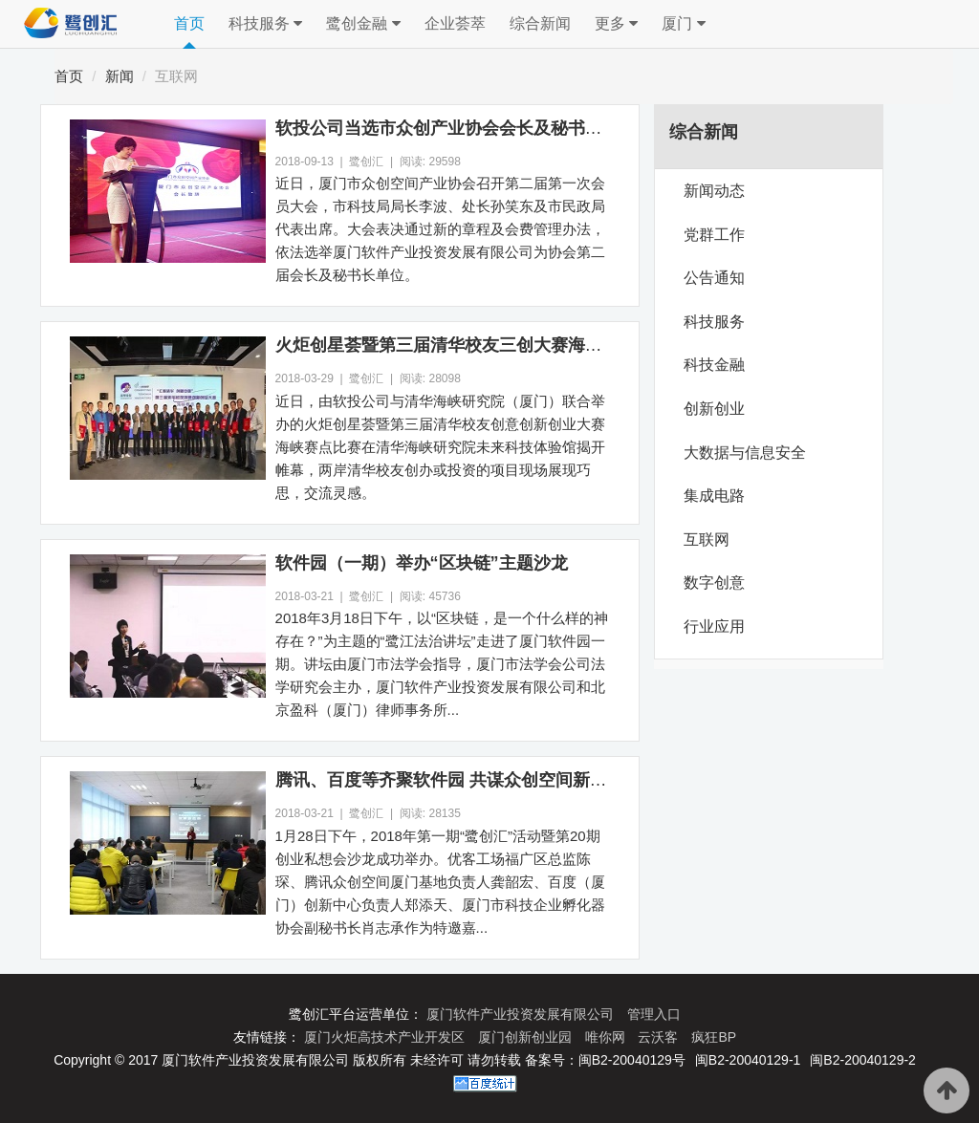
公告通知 (714, 278)
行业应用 (714, 626)
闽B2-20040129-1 (748, 1060)
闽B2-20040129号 (631, 1060)
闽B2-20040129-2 (863, 1060)
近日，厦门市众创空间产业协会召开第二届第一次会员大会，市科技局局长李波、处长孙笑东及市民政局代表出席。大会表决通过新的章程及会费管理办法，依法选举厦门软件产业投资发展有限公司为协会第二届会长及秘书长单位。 (440, 229)
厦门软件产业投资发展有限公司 (522, 1014)
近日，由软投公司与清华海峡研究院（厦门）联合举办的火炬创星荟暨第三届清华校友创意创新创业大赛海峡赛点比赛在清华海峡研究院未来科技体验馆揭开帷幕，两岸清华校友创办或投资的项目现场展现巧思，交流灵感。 (440, 447)
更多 (616, 24)
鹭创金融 (363, 24)
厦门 (683, 24)
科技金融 (714, 364)
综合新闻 (540, 23)
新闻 (119, 76)
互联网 (176, 76)
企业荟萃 (455, 23)
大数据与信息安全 (745, 452)
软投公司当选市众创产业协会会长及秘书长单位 (456, 128)
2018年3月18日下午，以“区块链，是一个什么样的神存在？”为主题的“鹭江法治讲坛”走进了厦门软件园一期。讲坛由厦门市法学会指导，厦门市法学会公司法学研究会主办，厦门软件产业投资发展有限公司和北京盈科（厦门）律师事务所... (441, 664)
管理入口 (654, 1014)
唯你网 (607, 1037)
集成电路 (714, 495)
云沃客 (660, 1037)
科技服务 (265, 24)
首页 (189, 23)
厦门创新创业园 (527, 1037)
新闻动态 (714, 191)
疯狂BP (713, 1037)
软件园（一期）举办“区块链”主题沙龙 (421, 562)
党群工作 (714, 235)
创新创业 (714, 408)
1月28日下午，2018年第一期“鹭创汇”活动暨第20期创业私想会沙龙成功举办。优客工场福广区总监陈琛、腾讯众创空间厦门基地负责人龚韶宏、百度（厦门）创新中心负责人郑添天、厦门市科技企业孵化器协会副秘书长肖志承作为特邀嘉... (440, 882)
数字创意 (714, 582)
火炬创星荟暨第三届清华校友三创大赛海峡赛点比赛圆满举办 (507, 345)
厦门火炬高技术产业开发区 (386, 1037)
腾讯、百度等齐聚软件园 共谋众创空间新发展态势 (467, 779)
